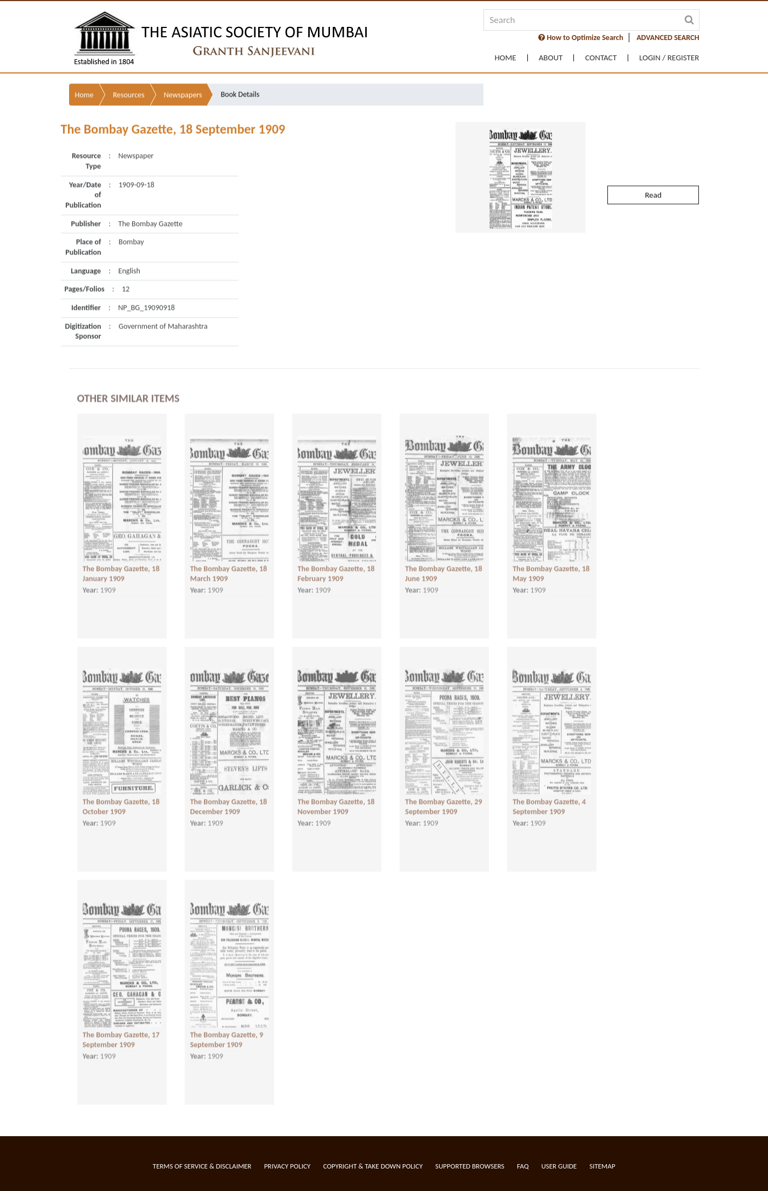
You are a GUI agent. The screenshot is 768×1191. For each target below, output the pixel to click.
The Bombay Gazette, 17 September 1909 (121, 1027)
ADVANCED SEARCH (667, 37)
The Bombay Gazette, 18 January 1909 (121, 561)
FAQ (522, 1166)
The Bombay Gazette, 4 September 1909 (549, 794)
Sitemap (602, 1166)
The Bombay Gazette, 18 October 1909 (121, 794)
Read (653, 163)
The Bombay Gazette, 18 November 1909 (336, 794)
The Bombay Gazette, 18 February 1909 (336, 561)
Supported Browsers (469, 1166)
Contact (601, 57)
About (551, 57)
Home (505, 57)
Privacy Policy (287, 1166)
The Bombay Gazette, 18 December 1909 (229, 794)
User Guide (559, 1166)
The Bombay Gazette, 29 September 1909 (443, 794)
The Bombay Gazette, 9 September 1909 (226, 1027)
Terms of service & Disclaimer (202, 1166)
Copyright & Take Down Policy (373, 1166)
